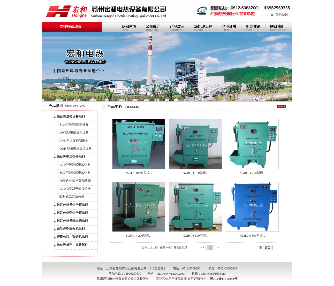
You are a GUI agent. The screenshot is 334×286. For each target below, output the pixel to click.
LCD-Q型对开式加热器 (75, 188)
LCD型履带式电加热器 (74, 164)
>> (217, 247)
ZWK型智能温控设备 (73, 124)
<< (203, 247)
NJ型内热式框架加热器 (75, 180)
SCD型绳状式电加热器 (74, 172)
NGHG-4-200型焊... (252, 173)
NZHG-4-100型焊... (195, 173)
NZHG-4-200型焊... (138, 235)
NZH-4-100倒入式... (139, 173)
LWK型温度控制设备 (73, 140)
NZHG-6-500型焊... (195, 235)
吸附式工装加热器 (71, 196)
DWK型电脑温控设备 (74, 132)
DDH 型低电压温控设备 (75, 148)
